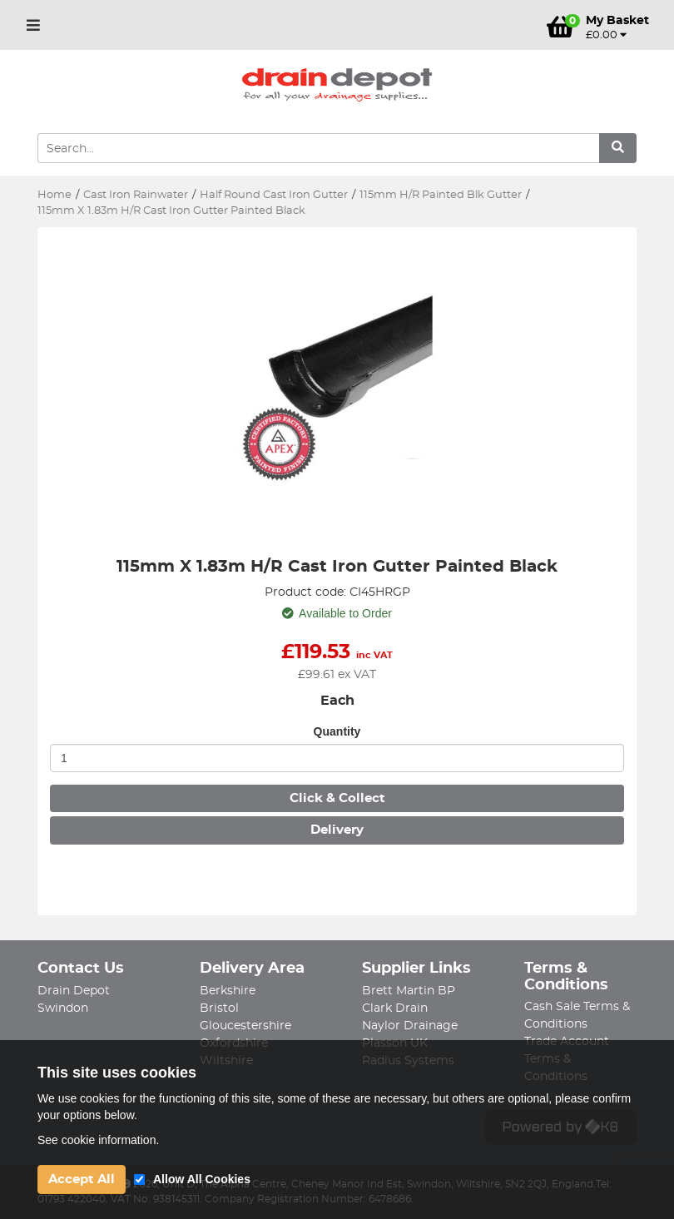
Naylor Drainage (410, 1026)
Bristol (219, 1008)
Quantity (337, 731)
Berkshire (227, 991)
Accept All (81, 1179)
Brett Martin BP (408, 991)
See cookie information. (98, 1140)
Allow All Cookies (201, 1179)
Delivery (337, 830)
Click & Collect (337, 798)
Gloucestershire (245, 1026)
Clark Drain (395, 1008)
